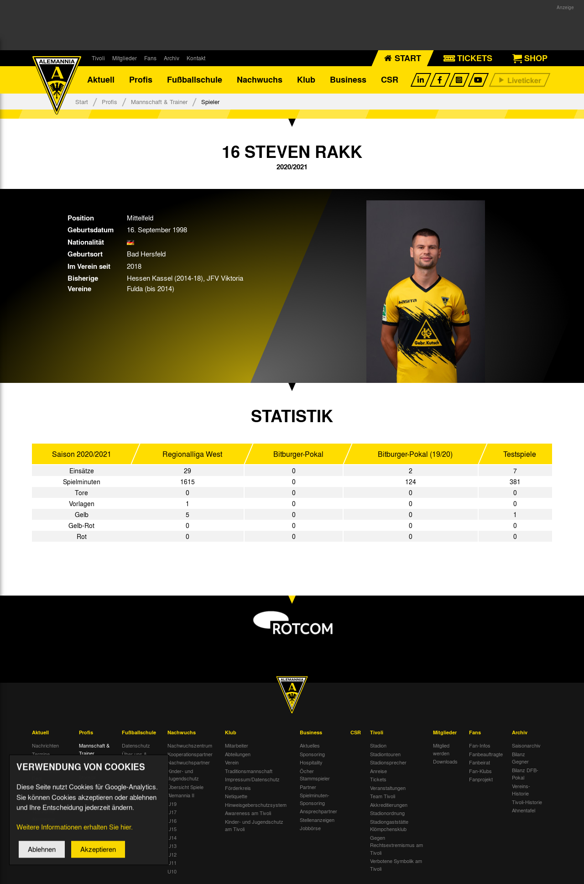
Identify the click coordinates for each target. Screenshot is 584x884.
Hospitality (311, 762)
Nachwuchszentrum (189, 745)
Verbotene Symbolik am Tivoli (396, 865)
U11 (172, 863)
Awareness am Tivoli (248, 813)
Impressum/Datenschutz (252, 779)
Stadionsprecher (388, 762)
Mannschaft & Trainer (159, 101)
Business (348, 80)
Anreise (378, 770)
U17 (172, 812)
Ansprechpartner (318, 811)
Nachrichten (45, 745)
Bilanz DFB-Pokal (525, 773)
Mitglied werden (441, 749)
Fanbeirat (479, 762)
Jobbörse (310, 828)
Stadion (378, 745)
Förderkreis (238, 787)
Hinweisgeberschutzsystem (256, 804)
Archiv (171, 58)
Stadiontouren (385, 754)
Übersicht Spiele (185, 786)
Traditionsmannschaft (248, 770)
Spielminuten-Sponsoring (314, 799)
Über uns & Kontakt (134, 757)
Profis (140, 80)
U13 (172, 846)
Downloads (445, 761)
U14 (172, 837)
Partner (308, 786)
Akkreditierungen (388, 804)
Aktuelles (310, 745)
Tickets (378, 779)
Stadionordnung (387, 813)
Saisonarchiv (526, 745)
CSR (389, 80)
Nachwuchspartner (188, 762)
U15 (172, 829)
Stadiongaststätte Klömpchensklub (389, 825)
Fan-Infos (479, 745)
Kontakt (196, 58)
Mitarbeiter (236, 745)
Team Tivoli (382, 796)
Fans (150, 58)
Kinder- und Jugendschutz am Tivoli (254, 825)
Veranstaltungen (388, 787)
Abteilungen (237, 754)
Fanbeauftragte (486, 754)
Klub (306, 80)
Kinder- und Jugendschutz (183, 774)
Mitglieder (124, 58)
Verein (232, 762)
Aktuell (101, 80)
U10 (172, 871)
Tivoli (98, 58)
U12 (172, 854)
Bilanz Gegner (520, 757)
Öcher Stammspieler (315, 774)
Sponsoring (312, 754)
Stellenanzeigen (317, 819)
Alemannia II (180, 795)
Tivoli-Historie (527, 802)
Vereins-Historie (521, 789)
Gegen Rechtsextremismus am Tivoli (396, 845)
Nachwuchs (259, 80)
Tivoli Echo (44, 762)
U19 (172, 803)
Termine (41, 754)
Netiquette (236, 796)
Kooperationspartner (190, 754)
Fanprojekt (481, 779)
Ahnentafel (523, 810)
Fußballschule (194, 80)
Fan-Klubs (480, 770)
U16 (172, 820)
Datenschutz (136, 745)
